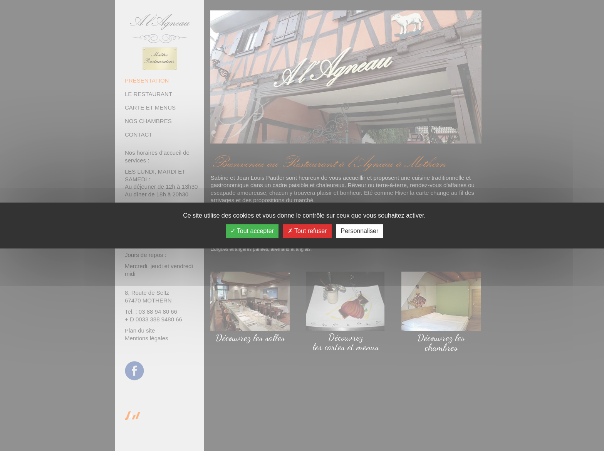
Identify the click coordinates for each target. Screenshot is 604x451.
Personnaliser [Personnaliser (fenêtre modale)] (360, 231)
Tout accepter (252, 231)
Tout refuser (307, 231)
